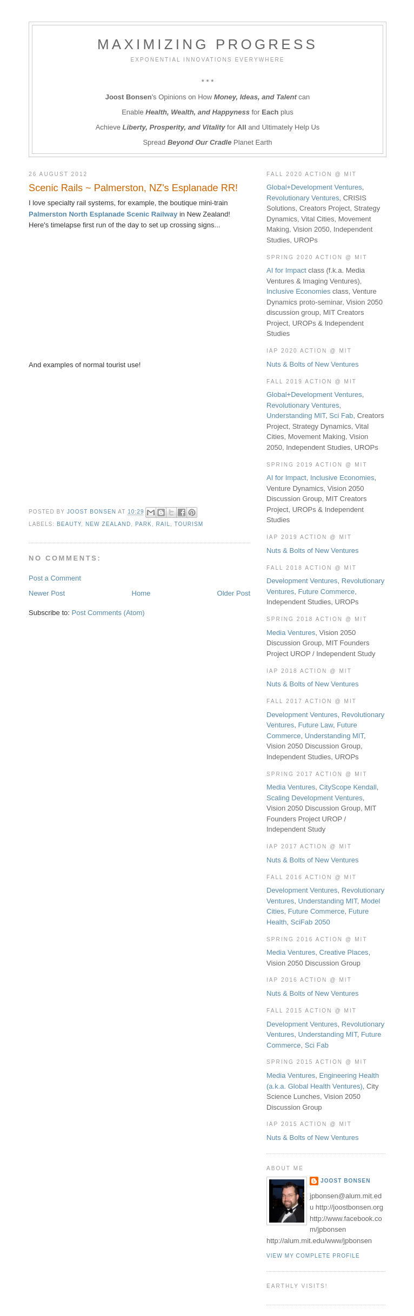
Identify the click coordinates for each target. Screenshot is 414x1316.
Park (143, 524)
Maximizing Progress (207, 44)
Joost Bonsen (345, 1181)
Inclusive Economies (298, 291)
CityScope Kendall (348, 787)
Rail (163, 524)
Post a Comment (55, 578)
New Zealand (108, 524)
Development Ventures (302, 581)
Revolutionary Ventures (302, 198)
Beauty (69, 524)
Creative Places (344, 952)
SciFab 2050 (310, 922)
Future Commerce (326, 592)
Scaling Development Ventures (314, 798)
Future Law (315, 725)
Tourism (189, 524)
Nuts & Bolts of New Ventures (312, 364)
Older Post (233, 593)
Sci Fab (341, 415)
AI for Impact (286, 270)
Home (141, 593)
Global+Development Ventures (314, 187)
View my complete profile (313, 1256)
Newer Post (47, 593)
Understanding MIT (295, 415)
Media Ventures (290, 633)
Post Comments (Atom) (108, 613)
